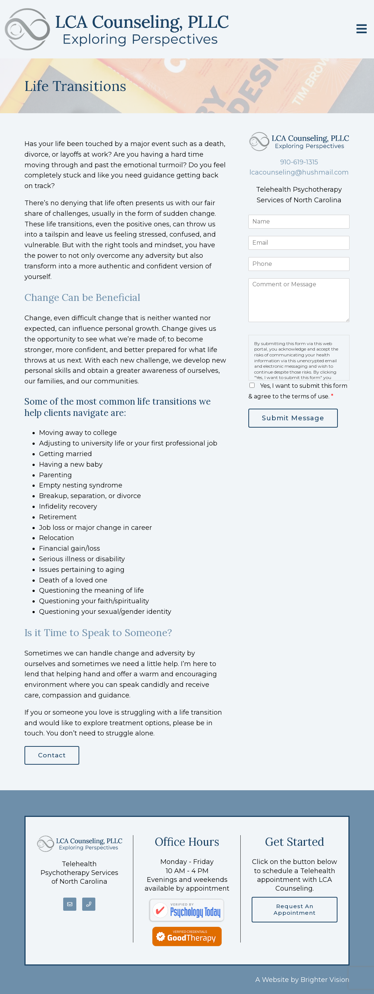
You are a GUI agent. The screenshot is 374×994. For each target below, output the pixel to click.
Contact (52, 755)
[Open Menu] (361, 29)
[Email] (69, 904)
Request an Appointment (295, 909)
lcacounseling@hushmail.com (299, 172)
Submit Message (293, 418)
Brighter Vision (325, 980)
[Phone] (88, 904)
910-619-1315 (299, 162)
